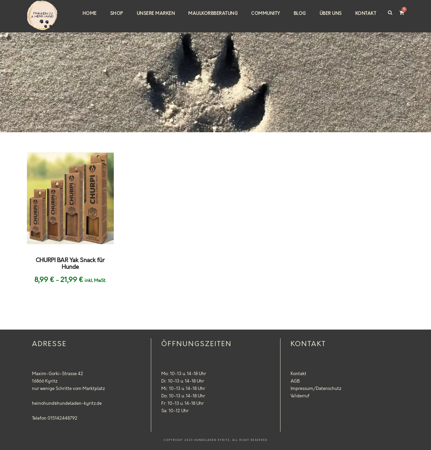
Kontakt (365, 13)
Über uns (331, 13)
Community (265, 13)
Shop (116, 13)
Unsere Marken (156, 13)
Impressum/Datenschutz (316, 388)
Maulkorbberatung (213, 13)
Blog (300, 13)
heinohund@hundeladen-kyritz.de (67, 403)
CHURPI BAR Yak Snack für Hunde (70, 264)
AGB (295, 381)
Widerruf (300, 396)
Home (89, 13)
